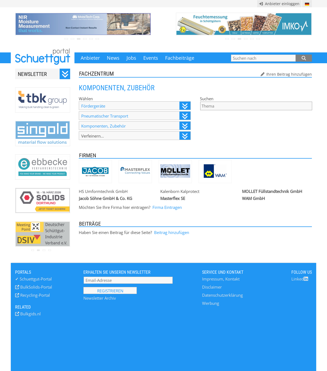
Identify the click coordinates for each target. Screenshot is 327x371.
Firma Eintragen (167, 207)
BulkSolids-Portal (35, 287)
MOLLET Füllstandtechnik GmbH (272, 191)
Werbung (210, 303)
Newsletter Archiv (99, 298)
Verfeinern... (135, 136)
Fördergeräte (135, 106)
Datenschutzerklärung (222, 295)
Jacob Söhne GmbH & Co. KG (105, 198)
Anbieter (90, 58)
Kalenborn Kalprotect (179, 191)
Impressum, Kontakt (221, 279)
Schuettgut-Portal (33, 279)
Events (150, 58)
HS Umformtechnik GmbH (103, 191)
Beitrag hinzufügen (171, 232)
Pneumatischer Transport (135, 116)
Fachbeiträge (179, 58)
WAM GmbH (253, 198)
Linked (299, 279)
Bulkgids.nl (30, 313)
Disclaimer (212, 287)
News (113, 58)
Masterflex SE (172, 198)
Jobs (131, 58)
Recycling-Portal (34, 295)
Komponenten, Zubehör (135, 126)
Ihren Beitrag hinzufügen (288, 74)
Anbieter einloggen (279, 3)
